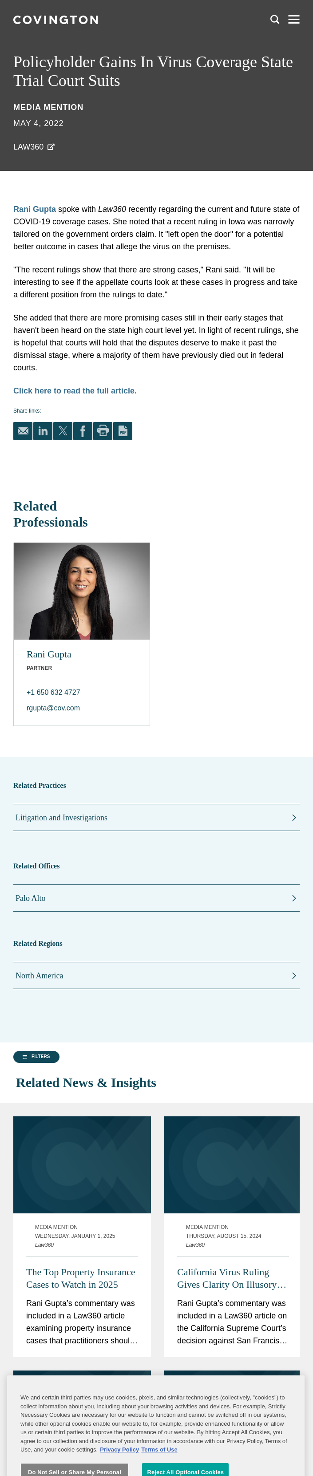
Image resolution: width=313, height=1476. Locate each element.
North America (39, 975)
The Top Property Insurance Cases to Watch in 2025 (80, 1257)
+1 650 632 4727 (53, 692)
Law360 (28, 146)
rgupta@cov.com (53, 708)
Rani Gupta (34, 209)
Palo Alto (31, 898)
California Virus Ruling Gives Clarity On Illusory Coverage (227, 1257)
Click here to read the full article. (75, 390)
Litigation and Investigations (61, 817)
